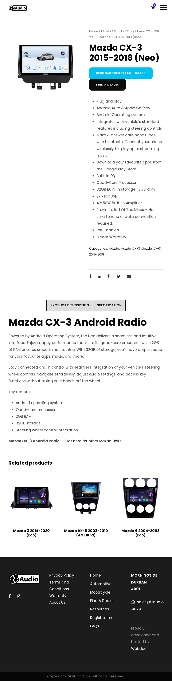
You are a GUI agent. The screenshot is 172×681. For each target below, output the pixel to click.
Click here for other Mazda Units (92, 441)
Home (93, 31)
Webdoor (139, 648)
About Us (57, 602)
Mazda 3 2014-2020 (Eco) (31, 532)
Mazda (106, 31)
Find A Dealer (102, 600)
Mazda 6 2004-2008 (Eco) (140, 532)
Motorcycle (100, 592)
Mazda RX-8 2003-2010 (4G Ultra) (86, 532)
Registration (101, 617)
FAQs (94, 626)
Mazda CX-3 (123, 31)
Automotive (101, 583)
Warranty (57, 595)
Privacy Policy (61, 575)
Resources (99, 609)
